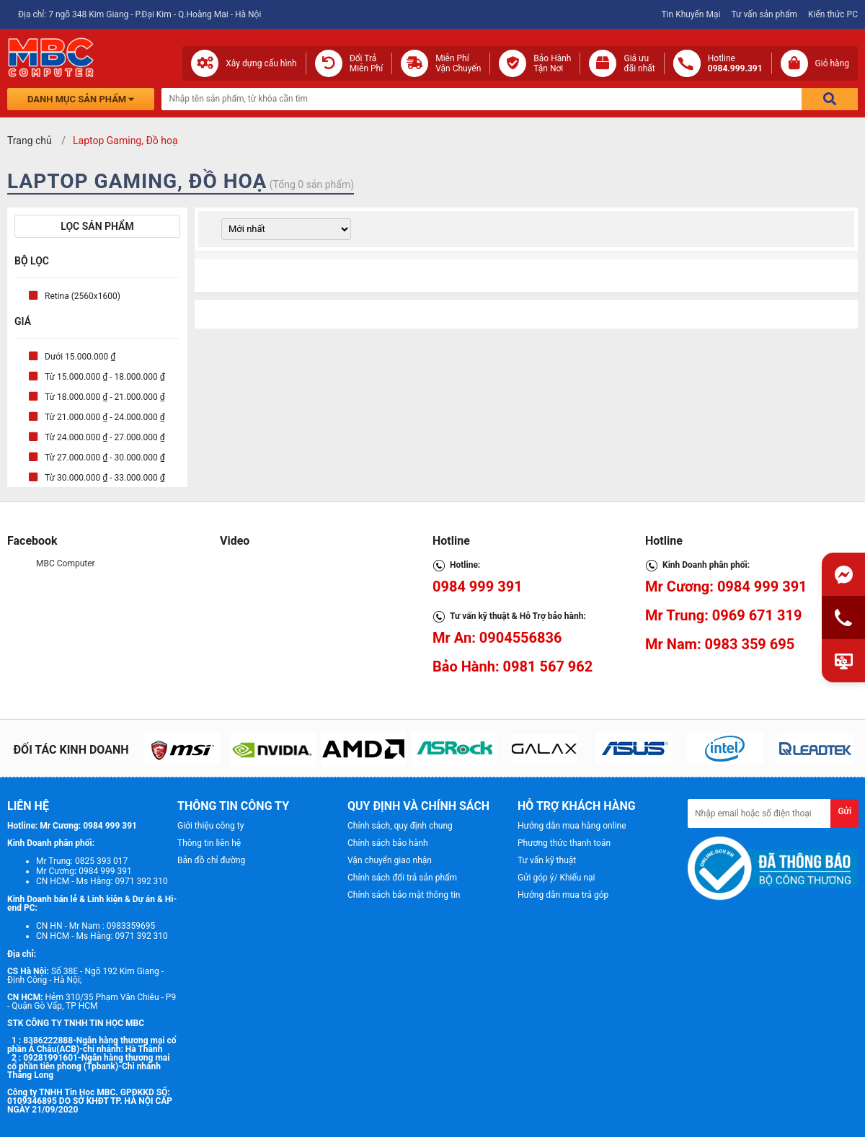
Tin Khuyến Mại (690, 14)
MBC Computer (65, 563)
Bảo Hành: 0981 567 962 (512, 666)
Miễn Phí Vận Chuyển (458, 63)
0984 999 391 (477, 586)
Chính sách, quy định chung (400, 826)
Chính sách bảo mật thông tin (403, 895)
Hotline (735, 63)
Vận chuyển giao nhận (389, 860)
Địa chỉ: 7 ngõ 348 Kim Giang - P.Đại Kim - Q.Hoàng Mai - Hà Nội (139, 14)
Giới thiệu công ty (210, 826)
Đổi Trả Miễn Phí (366, 63)
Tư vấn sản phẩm (764, 14)
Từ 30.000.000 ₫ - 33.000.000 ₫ (105, 478)
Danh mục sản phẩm (80, 99)
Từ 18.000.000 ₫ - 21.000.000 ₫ (105, 397)
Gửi (844, 811)
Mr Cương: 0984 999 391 (726, 586)
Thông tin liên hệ (209, 843)
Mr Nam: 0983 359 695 (719, 644)
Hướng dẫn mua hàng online (572, 826)
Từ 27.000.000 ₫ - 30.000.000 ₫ (105, 457)
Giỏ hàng (832, 63)
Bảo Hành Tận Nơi (552, 63)
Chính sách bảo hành (387, 843)
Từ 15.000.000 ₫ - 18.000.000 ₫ (105, 377)
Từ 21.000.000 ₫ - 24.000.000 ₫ (105, 417)
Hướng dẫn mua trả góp (563, 895)
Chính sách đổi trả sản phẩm (402, 878)
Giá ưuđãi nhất (639, 63)
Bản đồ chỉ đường (211, 860)
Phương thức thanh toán (564, 843)
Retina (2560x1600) (82, 296)
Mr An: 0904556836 (497, 637)
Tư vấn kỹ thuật (547, 860)
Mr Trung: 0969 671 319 (723, 615)
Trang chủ (29, 140)
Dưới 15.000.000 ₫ (80, 357)
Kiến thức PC (833, 14)
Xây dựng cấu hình (261, 63)
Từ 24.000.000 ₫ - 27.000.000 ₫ (105, 437)
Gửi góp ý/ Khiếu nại (556, 878)
